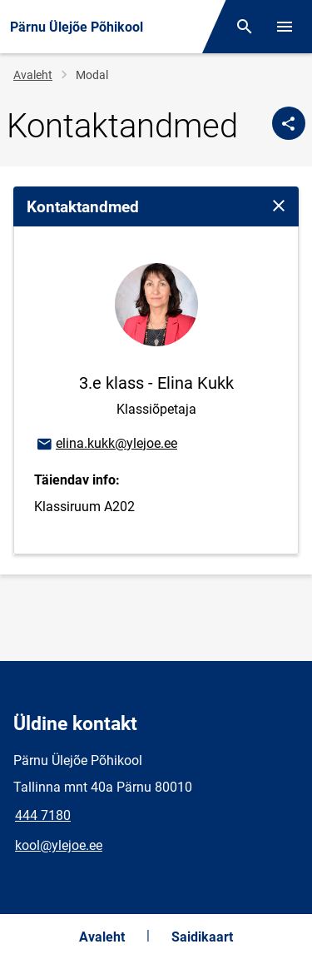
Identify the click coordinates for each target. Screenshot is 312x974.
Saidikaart (202, 937)
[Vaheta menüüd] (285, 27)
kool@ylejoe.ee (58, 845)
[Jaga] (288, 123)
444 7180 (43, 815)
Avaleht (32, 75)
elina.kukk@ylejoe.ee (106, 444)
